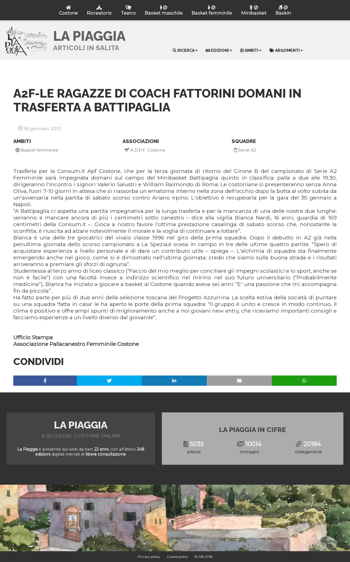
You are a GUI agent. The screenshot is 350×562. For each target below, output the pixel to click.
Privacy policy (149, 557)
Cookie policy (177, 557)
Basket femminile (37, 150)
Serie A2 (245, 150)
